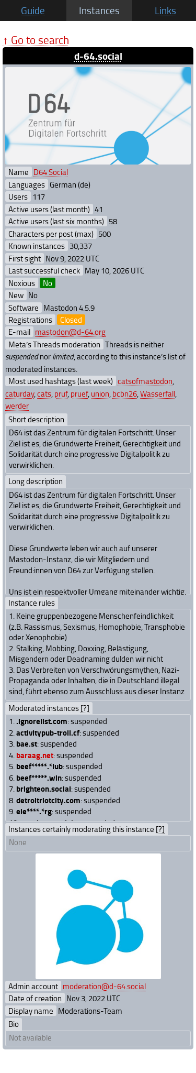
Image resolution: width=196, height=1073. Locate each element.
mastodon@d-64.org (70, 331)
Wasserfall (157, 393)
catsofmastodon (145, 381)
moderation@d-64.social (104, 986)
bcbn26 (124, 393)
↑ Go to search (36, 39)
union (100, 393)
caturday (19, 393)
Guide (33, 10)
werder (17, 405)
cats (44, 393)
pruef (79, 393)
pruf (60, 393)
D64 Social (50, 172)
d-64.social (98, 56)
